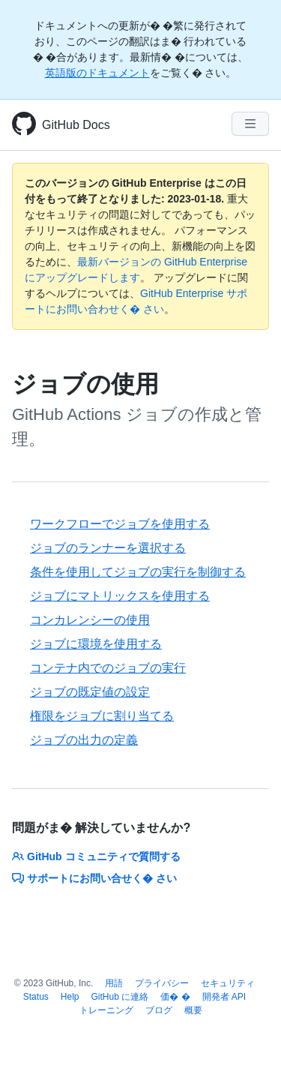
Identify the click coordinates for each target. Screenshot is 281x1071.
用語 (114, 983)
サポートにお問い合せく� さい (94, 878)
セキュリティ (228, 983)
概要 (193, 1010)
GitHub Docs (76, 124)
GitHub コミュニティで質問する (96, 856)
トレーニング (106, 1010)
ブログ (158, 1010)
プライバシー (162, 983)
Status (36, 997)
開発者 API (224, 997)
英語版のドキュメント (97, 73)
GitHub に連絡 (120, 997)
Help (70, 997)
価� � (175, 997)
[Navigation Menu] (250, 124)
